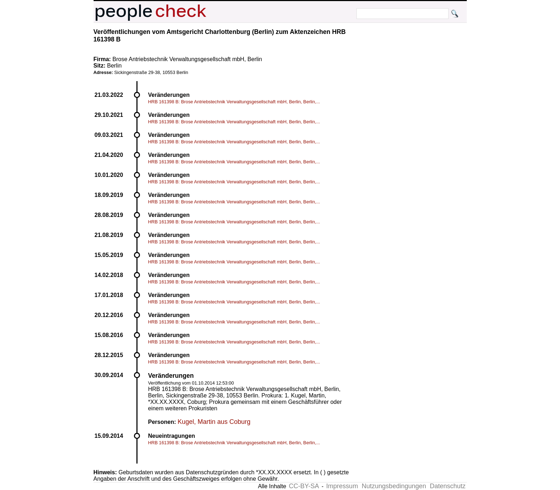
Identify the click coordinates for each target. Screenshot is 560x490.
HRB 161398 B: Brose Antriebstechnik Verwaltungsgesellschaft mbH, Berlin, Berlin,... (234, 101)
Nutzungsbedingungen (394, 486)
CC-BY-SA (304, 486)
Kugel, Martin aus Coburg (214, 421)
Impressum (342, 486)
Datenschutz (447, 486)
